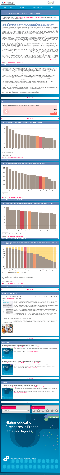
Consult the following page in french (20, 392)
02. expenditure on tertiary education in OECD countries (29, 17)
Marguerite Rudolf (54, 59)
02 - (15, 347)
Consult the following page (34, 351)
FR (58, 3)
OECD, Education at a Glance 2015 (15, 62)
